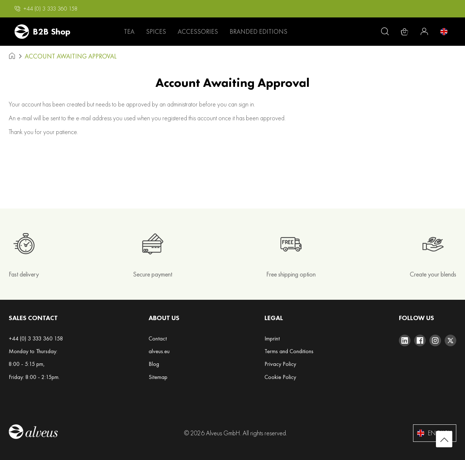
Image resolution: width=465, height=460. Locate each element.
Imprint (272, 338)
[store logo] (42, 31)
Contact (158, 338)
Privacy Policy (280, 364)
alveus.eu (159, 351)
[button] (46, 8)
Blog (154, 364)
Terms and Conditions (289, 351)
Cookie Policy (280, 377)
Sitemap (158, 377)
